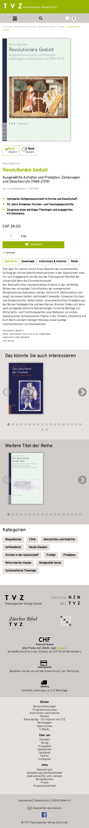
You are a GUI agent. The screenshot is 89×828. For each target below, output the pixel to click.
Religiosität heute (50, 563)
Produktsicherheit (44, 786)
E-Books (44, 729)
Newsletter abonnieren (44, 808)
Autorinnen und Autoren (45, 713)
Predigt (50, 555)
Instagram (44, 759)
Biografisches (13, 539)
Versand (61, 648)
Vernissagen (44, 723)
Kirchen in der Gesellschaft (22, 555)
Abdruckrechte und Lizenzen (44, 776)
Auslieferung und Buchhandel (44, 773)
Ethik (32, 539)
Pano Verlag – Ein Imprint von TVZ (44, 719)
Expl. (24, 236)
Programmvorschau (44, 710)
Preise (45, 782)
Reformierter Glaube (18, 563)
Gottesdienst (13, 547)
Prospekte (44, 746)
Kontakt (44, 740)
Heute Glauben (38, 547)
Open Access (44, 726)
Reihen (44, 716)
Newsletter (45, 749)
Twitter (44, 756)
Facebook (44, 753)
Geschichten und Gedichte (59, 539)
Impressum (25, 800)
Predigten (69, 555)
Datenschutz (42, 800)
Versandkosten (44, 779)
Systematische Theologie (20, 571)
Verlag (44, 743)
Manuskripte (44, 770)
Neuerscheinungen (44, 706)
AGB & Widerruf (61, 800)
